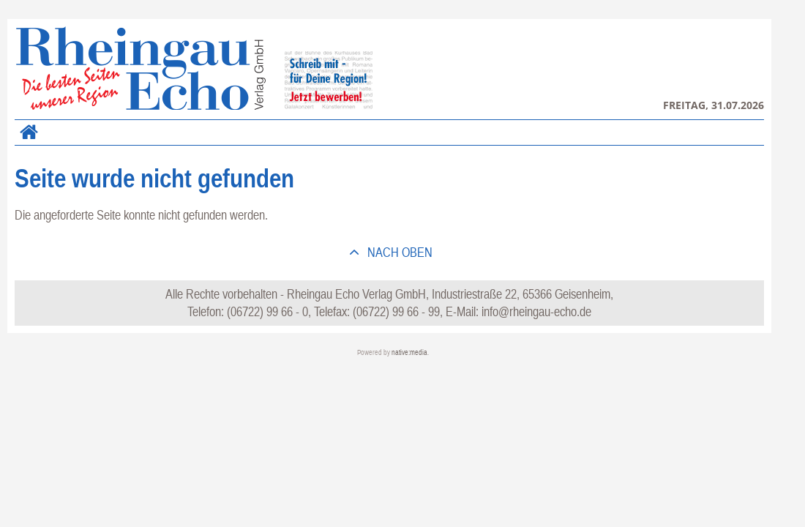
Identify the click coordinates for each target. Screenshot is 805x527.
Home (25, 141)
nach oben (398, 252)
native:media (409, 352)
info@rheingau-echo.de (536, 311)
